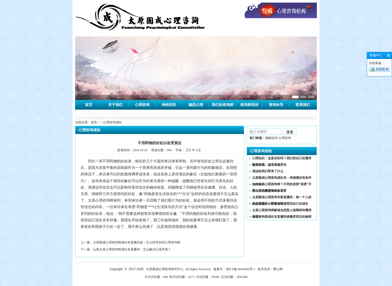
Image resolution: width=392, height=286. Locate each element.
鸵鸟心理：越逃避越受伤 (269, 165)
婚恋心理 (195, 105)
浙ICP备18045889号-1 (240, 269)
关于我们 (115, 105)
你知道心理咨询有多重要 (269, 190)
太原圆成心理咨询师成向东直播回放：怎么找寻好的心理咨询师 (136, 242)
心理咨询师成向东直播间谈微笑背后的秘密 (281, 216)
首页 (88, 105)
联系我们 (303, 105)
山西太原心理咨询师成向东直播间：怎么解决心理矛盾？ (132, 249)
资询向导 (276, 105)
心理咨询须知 (261, 151)
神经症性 (169, 105)
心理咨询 (142, 105)
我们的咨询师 (222, 105)
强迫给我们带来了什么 (267, 171)
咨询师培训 (249, 105)
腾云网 (278, 269)
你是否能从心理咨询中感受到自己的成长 (280, 203)
